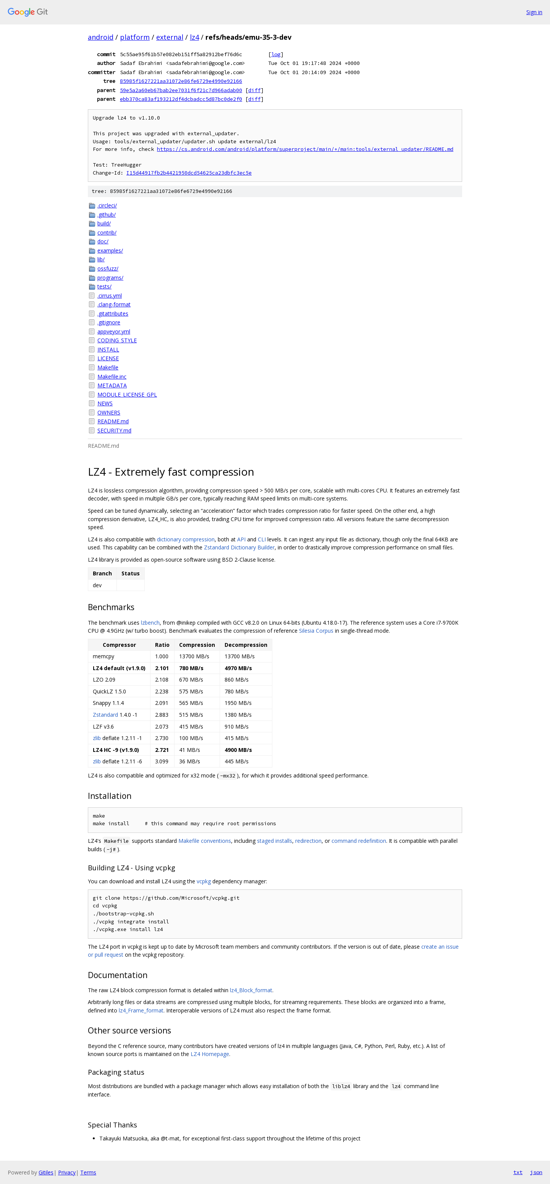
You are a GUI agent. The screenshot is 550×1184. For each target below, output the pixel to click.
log (275, 54)
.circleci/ (107, 205)
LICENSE (108, 358)
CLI (262, 539)
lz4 (194, 37)
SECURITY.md (114, 430)
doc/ (102, 241)
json (536, 1172)
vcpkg (204, 881)
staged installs (274, 840)
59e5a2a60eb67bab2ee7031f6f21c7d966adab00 (181, 90)
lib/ (101, 259)
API (241, 539)
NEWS (105, 403)
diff (254, 90)
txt (517, 1172)
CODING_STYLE (117, 340)
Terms (88, 1172)
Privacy (67, 1172)
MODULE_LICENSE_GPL (127, 394)
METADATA (112, 385)
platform (135, 37)
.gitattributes (112, 313)
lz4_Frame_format (141, 1010)
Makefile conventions (204, 840)
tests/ (104, 286)
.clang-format (114, 304)
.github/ (106, 214)
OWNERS (108, 412)
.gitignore (108, 322)
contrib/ (106, 232)
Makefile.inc (111, 376)
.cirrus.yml (109, 295)
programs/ (110, 277)
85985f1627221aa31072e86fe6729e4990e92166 (181, 81)
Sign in (534, 12)
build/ (104, 223)
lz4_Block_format (251, 990)
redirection (308, 840)
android (100, 37)
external (169, 37)
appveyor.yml (113, 331)
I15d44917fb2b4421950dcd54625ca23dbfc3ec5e (189, 173)
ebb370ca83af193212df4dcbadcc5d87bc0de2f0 (181, 99)
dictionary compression (186, 539)
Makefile (107, 367)
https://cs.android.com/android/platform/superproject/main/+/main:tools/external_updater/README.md (305, 149)
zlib (97, 738)
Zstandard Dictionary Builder (239, 547)
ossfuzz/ (107, 268)
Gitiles (46, 1172)
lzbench (150, 622)
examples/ (110, 250)
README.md (113, 421)
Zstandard (105, 714)
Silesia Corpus (316, 630)
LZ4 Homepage (210, 1054)
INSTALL (108, 349)
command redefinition (359, 840)
